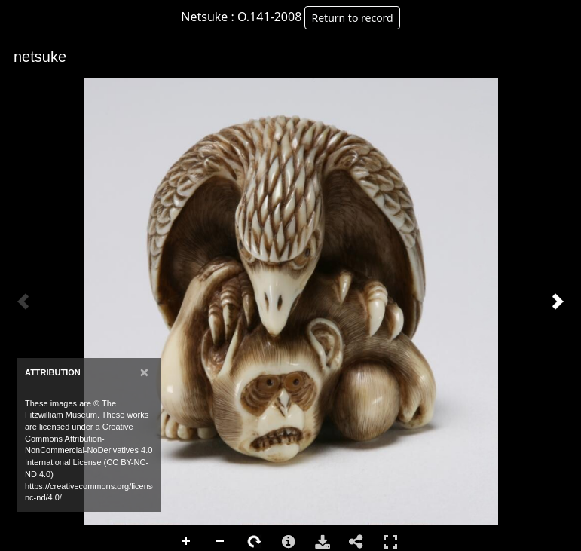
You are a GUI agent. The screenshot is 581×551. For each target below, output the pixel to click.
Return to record (352, 18)
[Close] (144, 372)
